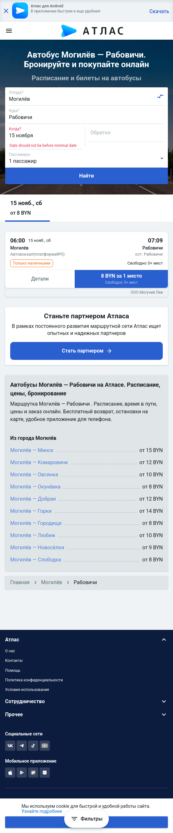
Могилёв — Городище (36, 523)
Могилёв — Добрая (33, 499)
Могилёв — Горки (31, 511)
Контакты (14, 660)
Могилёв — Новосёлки (37, 547)
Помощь (12, 670)
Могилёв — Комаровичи (39, 462)
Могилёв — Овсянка (34, 475)
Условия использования (27, 689)
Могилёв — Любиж (32, 535)
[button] (27, 208)
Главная (20, 582)
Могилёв (51, 582)
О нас (10, 651)
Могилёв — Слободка (35, 560)
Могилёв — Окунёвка (35, 487)
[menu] (9, 30)
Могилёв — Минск (32, 450)
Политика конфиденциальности (34, 680)
